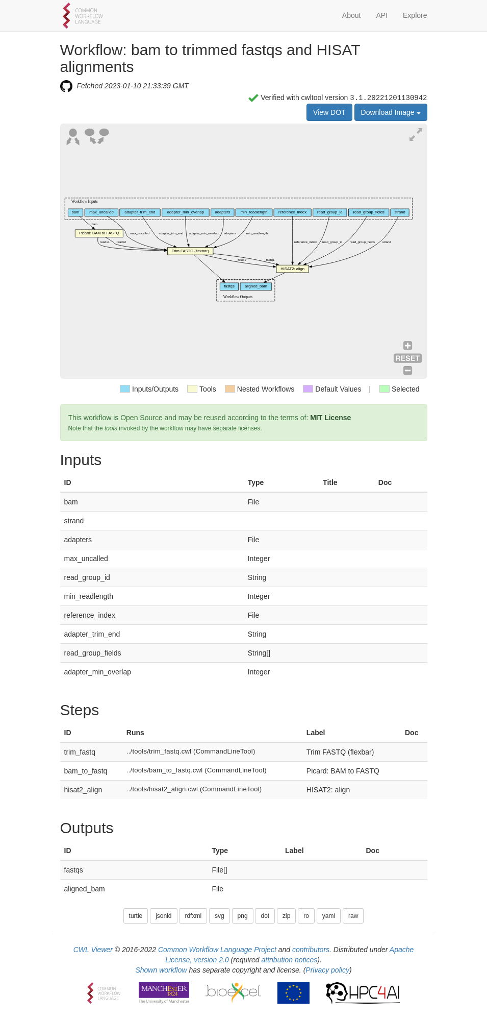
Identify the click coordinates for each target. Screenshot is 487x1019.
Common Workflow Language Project (217, 949)
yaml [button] (328, 915)
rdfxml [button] (193, 915)
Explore (415, 15)
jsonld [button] (163, 915)
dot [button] (265, 915)
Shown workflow (161, 970)
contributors (310, 949)
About (351, 15)
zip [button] (286, 915)
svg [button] (219, 915)
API (382, 15)
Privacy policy (327, 970)
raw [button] (353, 915)
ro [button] (306, 915)
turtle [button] (136, 915)
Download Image (391, 112)
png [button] (243, 915)
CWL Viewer (93, 949)
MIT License (330, 418)
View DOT (329, 112)
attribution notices (290, 960)
